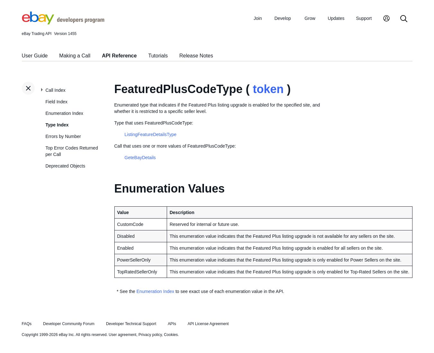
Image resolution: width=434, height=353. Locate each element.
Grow (310, 18)
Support (364, 18)
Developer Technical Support (131, 324)
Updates (336, 18)
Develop (282, 18)
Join (258, 18)
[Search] (404, 19)
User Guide (35, 55)
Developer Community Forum (68, 324)
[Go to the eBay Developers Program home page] (63, 22)
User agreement (122, 334)
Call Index (56, 90)
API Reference (119, 55)
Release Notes (196, 55)
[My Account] (386, 19)
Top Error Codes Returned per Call (72, 151)
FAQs (27, 324)
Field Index (56, 101)
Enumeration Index (65, 113)
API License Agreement (208, 324)
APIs (172, 324)
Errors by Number (63, 136)
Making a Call (74, 55)
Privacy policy (150, 334)
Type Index (57, 124)
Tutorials (158, 55)
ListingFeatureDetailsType (151, 134)
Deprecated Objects (65, 165)
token (268, 89)
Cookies (171, 334)
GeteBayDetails (140, 157)
